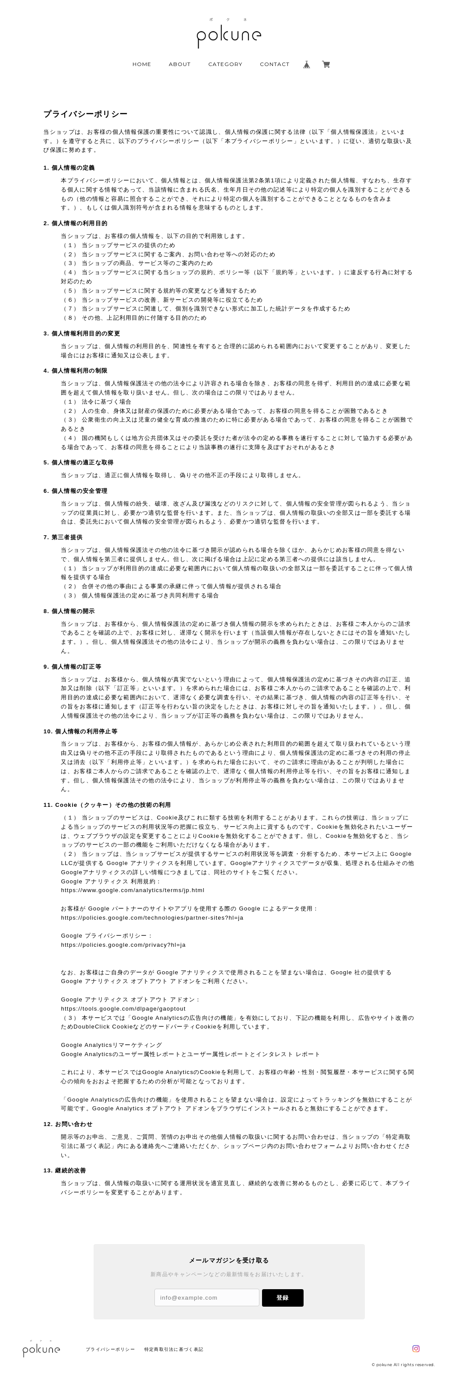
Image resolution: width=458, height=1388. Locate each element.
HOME (142, 64)
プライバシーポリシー (110, 1349)
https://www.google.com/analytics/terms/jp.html (132, 890)
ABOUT (180, 64)
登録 (282, 1297)
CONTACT (275, 64)
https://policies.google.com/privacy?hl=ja (123, 945)
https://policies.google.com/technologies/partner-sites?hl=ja (152, 917)
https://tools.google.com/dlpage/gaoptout (123, 1008)
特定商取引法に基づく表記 (173, 1349)
